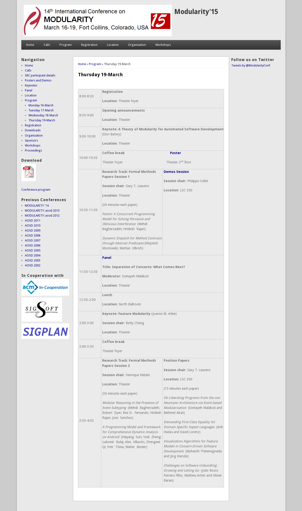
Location (113, 45)
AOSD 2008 (32, 235)
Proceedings (33, 150)
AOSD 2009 (32, 230)
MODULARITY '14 (37, 205)
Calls (47, 45)
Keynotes (31, 85)
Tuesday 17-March (41, 110)
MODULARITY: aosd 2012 (42, 215)
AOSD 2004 (32, 255)
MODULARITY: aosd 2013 (42, 210)
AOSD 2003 (32, 260)
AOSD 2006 (32, 245)
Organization (137, 45)
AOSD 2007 (32, 240)
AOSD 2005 (32, 250)
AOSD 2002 (32, 265)
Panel (106, 258)
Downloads (33, 130)
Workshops (163, 45)
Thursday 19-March (41, 120)
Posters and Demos (38, 80)
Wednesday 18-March (43, 115)
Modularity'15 (196, 12)
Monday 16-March (40, 105)
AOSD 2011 (32, 220)
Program (66, 45)
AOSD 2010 (32, 225)
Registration (89, 45)
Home (30, 45)
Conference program (35, 189)
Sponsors (31, 140)
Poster (175, 153)
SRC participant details (40, 75)
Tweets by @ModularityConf (250, 65)
